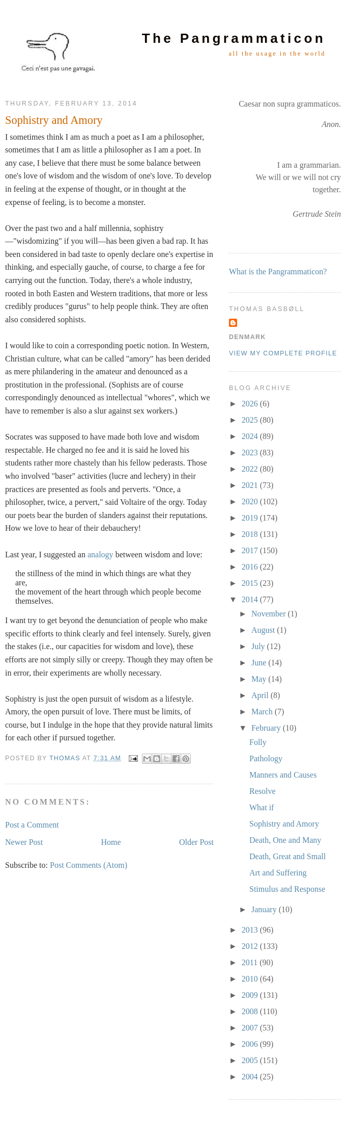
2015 (251, 583)
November (269, 613)
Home (111, 842)
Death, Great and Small (287, 856)
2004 (251, 1076)
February (267, 728)
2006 (251, 1044)
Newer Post (24, 842)
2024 (251, 436)
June (259, 662)
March (263, 711)
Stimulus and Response (287, 889)
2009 (251, 995)
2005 (251, 1060)
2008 (251, 1011)
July (259, 646)
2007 (251, 1027)
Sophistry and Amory (284, 823)
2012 (251, 946)
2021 (251, 485)
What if (261, 807)
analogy (100, 554)
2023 (251, 452)
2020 (251, 501)
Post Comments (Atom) (88, 865)
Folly (258, 742)
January (265, 909)
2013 (251, 929)
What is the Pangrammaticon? (278, 271)
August (264, 630)
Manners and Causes (282, 774)
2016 (251, 566)
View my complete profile (283, 353)
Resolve (262, 791)
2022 (251, 469)
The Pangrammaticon (234, 38)
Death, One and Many (285, 840)
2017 (251, 550)
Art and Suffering (278, 872)
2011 (251, 962)
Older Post (196, 842)
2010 (251, 978)
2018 (251, 534)
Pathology (265, 758)
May (259, 679)
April (261, 695)
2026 (251, 403)
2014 (251, 599)
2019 (251, 517)
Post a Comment (32, 824)
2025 (251, 420)
